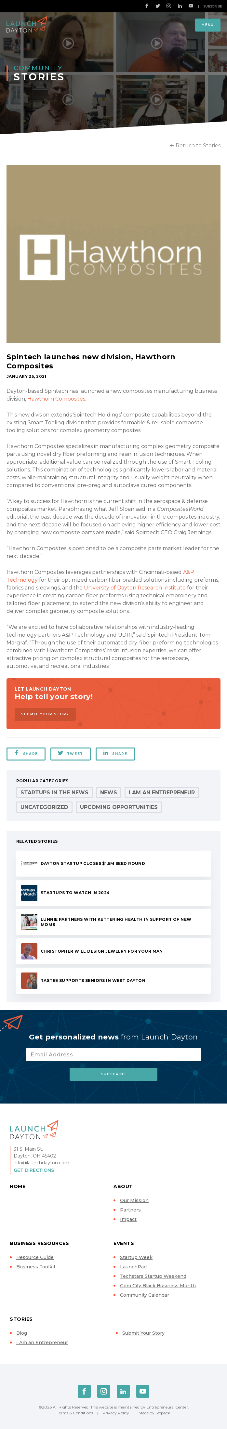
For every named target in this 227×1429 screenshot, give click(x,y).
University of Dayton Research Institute (135, 588)
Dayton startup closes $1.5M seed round (93, 863)
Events (124, 1243)
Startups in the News (54, 792)
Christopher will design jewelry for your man (102, 951)
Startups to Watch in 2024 (75, 892)
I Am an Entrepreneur (162, 792)
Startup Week (136, 1257)
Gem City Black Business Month (158, 1286)
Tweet (70, 753)
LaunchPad (133, 1267)
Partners (130, 1210)
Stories (21, 1319)
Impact (128, 1219)
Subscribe (212, 6)
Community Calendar (144, 1295)
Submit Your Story (45, 714)
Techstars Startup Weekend (153, 1276)
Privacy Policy (115, 1412)
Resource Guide (35, 1257)
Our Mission (134, 1200)
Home (17, 1186)
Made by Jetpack (154, 1412)
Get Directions (34, 1170)
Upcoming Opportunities (119, 807)
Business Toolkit (36, 1267)
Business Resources (39, 1243)
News (108, 792)
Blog (21, 1333)
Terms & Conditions (75, 1412)
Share (26, 753)
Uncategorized (44, 807)
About (123, 1186)
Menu (208, 25)
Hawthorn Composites (56, 399)
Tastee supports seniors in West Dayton (93, 980)
